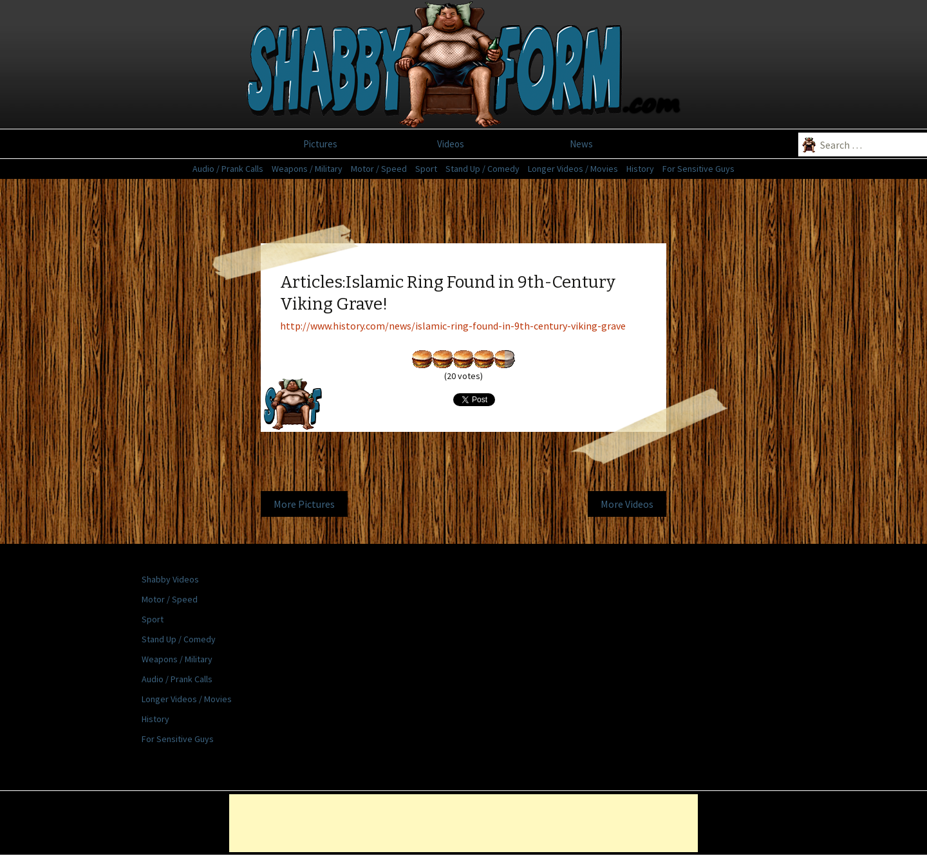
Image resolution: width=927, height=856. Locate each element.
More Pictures (304, 504)
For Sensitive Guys (698, 168)
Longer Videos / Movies (573, 168)
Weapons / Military (307, 168)
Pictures (320, 144)
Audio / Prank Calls (227, 168)
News (581, 144)
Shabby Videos (170, 579)
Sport (426, 168)
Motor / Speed (379, 168)
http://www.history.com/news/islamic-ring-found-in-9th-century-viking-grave (453, 325)
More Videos (627, 504)
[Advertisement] (51, 351)
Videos (450, 144)
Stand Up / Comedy (482, 168)
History (640, 168)
